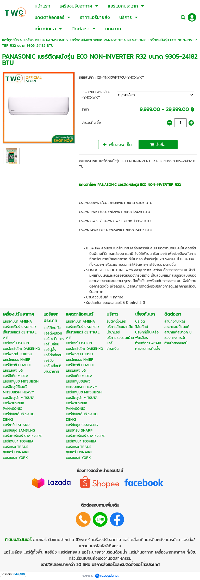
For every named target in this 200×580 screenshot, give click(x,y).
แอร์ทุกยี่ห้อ (10, 40)
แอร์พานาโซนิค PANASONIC (44, 40)
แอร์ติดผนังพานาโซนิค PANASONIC (96, 40)
